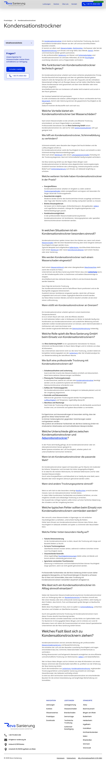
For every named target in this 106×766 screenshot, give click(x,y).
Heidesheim (87, 720)
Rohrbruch (59, 155)
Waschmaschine (90, 267)
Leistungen (47, 4)
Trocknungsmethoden (52, 191)
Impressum (60, 758)
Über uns (65, 4)
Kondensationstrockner (53, 41)
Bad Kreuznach (89, 709)
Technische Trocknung (68, 721)
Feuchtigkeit (89, 57)
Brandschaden (69, 713)
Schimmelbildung (86, 607)
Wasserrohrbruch (57, 267)
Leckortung (92, 272)
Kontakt (74, 4)
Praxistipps (50, 716)
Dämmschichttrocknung (81, 328)
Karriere (56, 4)
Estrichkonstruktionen (76, 250)
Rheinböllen (87, 740)
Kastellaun (87, 728)
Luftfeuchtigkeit (50, 400)
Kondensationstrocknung (80, 668)
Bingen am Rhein (89, 713)
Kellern (96, 206)
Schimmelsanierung (58, 169)
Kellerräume (73, 247)
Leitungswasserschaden (80, 155)
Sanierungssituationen (83, 128)
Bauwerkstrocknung (49, 50)
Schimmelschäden (85, 55)
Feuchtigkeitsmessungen (67, 556)
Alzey (85, 705)
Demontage (69, 716)
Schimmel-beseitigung (68, 728)
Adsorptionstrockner (54, 438)
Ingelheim (86, 724)
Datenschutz (71, 758)
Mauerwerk (46, 101)
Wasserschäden (66, 48)
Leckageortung (70, 705)
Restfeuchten (81, 490)
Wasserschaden (47, 243)
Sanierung (62, 55)
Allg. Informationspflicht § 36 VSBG (90, 758)
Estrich (90, 50)
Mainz (85, 736)
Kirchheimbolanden (90, 732)
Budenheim (87, 716)
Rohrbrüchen (78, 48)
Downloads (50, 720)
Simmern (86, 744)
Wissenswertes (52, 713)
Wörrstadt (87, 748)
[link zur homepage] (21, 726)
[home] (15, 4)
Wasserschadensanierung (51, 645)
